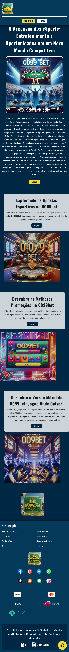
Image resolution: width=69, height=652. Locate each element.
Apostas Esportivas (9, 531)
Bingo (4, 546)
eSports (40, 546)
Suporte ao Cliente (44, 541)
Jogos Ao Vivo (42, 531)
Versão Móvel (7, 541)
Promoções (6, 536)
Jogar (43, 225)
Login (42, 21)
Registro (28, 21)
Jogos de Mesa (43, 536)
